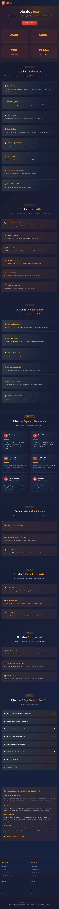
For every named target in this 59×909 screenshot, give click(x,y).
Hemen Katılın (29, 22)
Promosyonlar (5, 872)
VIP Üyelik (4, 869)
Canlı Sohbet (5, 885)
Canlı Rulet (34, 866)
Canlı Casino (5, 866)
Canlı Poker (34, 875)
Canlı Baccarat (35, 872)
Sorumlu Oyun (34, 890)
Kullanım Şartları (35, 887)
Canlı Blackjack (35, 869)
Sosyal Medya (5, 893)
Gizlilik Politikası (35, 885)
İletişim (33, 893)
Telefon (3, 890)
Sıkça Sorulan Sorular (7, 875)
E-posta (3, 887)
